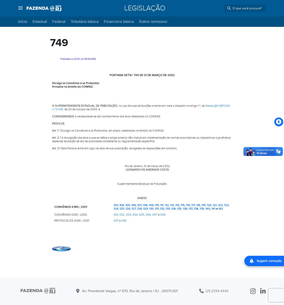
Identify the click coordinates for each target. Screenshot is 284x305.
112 (167, 205)
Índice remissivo (153, 21)
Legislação (144, 8)
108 (145, 205)
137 (191, 209)
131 (157, 209)
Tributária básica (85, 21)
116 (188, 205)
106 (133, 205)
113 (172, 205)
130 (151, 209)
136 (185, 209)
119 (203, 205)
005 (141, 214)
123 (226, 205)
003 (128, 214)
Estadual (40, 21)
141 (213, 209)
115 (183, 205)
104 (121, 205)
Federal (58, 21)
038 (123, 220)
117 (193, 205)
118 (198, 205)
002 (122, 214)
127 (134, 209)
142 (220, 209)
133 (168, 209)
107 (139, 205)
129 (145, 209)
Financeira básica (119, 21)
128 (139, 209)
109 (151, 205)
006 (148, 214)
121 (215, 205)
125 (122, 209)
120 (209, 205)
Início (22, 21)
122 (220, 205)
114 (177, 205)
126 (128, 209)
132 (162, 209)
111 (162, 205)
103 (116, 205)
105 (127, 205)
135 (179, 209)
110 (157, 205)
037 (116, 220)
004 (135, 214)
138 (196, 209)
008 (162, 214)
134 (173, 209)
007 (154, 214)
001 (116, 214)
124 (116, 209)
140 (207, 209)
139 (202, 209)
